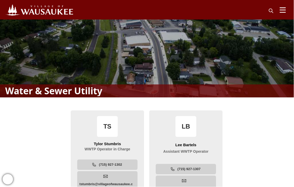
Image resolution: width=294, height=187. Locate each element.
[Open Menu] (283, 10)
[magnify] (271, 10)
